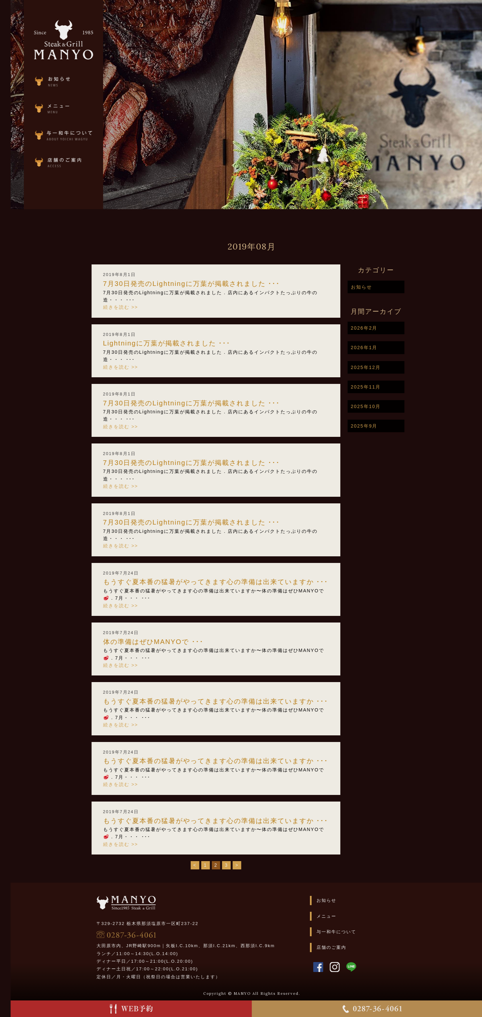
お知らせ (389, 287)
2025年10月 (394, 406)
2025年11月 (394, 387)
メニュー (354, 916)
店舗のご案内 (359, 947)
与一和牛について (364, 931)
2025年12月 (394, 367)
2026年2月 (392, 328)
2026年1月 (392, 347)
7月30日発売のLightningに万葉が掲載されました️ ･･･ (219, 283)
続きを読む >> (148, 307)
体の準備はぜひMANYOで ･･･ (181, 641)
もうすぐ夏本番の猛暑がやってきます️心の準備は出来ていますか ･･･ (243, 581)
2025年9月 (392, 426)
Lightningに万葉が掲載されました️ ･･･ (194, 343)
